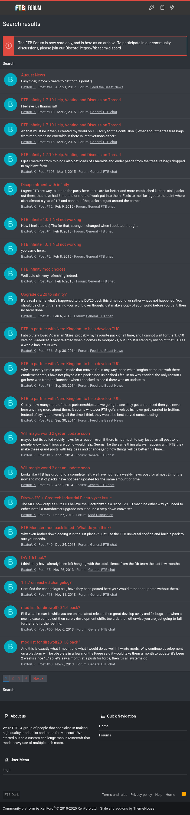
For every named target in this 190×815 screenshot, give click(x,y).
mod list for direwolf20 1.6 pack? (50, 607)
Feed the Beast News (106, 87)
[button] (8, 8)
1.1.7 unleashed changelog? (46, 582)
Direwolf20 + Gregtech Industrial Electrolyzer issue (66, 498)
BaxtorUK (28, 87)
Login (7, 770)
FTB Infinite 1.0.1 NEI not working (51, 219)
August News (33, 75)
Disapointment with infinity (45, 184)
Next (37, 678)
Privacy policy (141, 795)
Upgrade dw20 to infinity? (44, 294)
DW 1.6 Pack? (33, 557)
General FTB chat (103, 112)
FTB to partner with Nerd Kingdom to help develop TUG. (71, 328)
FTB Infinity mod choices (43, 269)
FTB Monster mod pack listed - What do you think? (66, 527)
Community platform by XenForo (50, 808)
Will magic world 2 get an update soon (55, 433)
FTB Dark (11, 795)
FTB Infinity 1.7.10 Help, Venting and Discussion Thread (71, 99)
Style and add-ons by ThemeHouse (127, 808)
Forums (105, 735)
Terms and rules (114, 795)
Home (104, 726)
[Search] (182, 8)
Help (158, 795)
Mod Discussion (100, 515)
